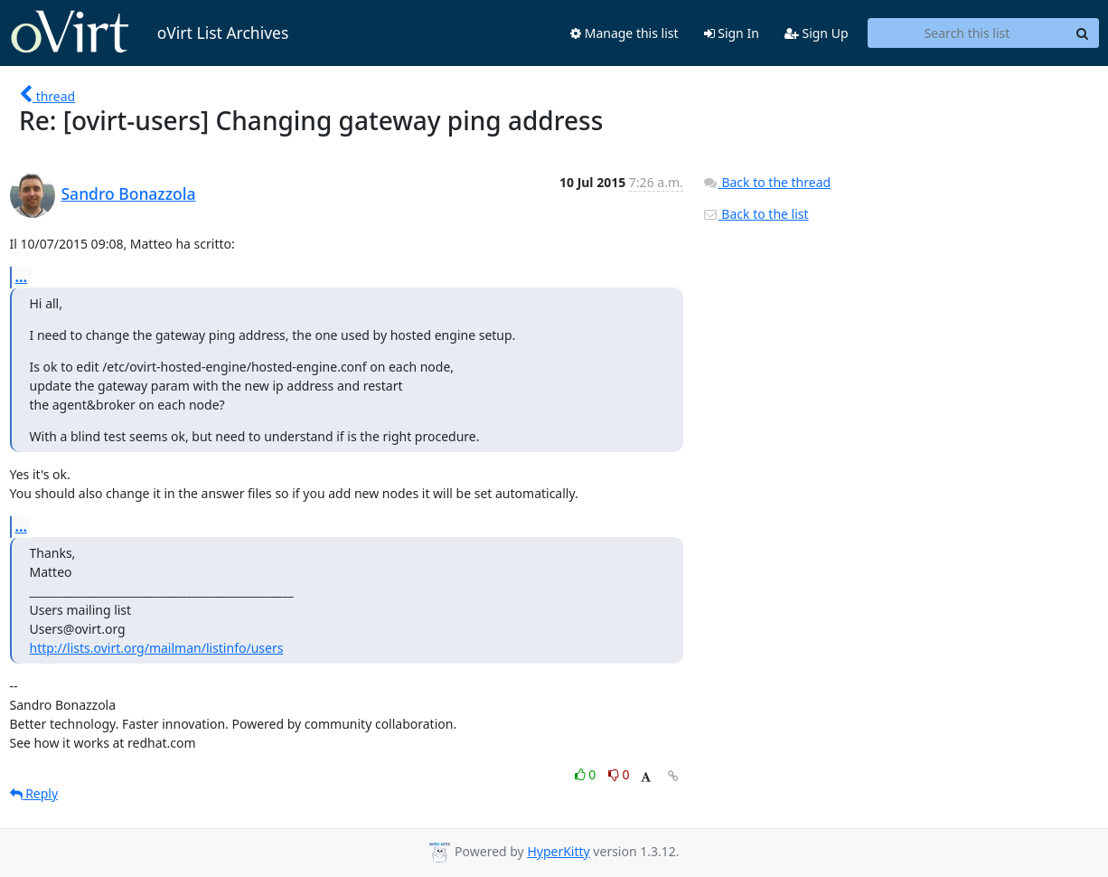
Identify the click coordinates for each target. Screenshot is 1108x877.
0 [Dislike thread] (619, 774)
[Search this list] (967, 33)
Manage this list (624, 33)
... (21, 277)
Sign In (731, 33)
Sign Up (816, 33)
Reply (34, 793)
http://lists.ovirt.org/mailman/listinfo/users (157, 647)
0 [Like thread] (587, 774)
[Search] (1082, 33)
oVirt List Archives (149, 32)
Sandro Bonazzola (128, 193)
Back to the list (755, 213)
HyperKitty (558, 851)
